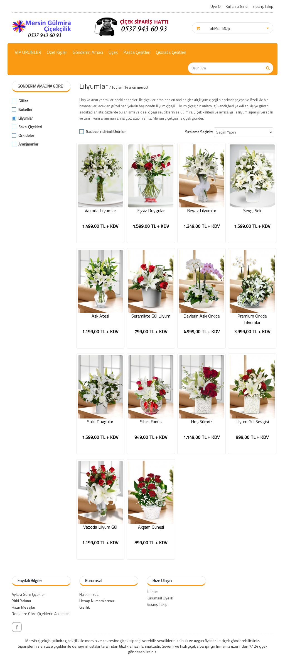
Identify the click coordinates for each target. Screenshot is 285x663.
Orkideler (26, 135)
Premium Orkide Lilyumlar (252, 319)
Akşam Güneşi (151, 527)
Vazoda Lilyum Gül (100, 527)
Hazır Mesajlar (23, 607)
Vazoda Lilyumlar (100, 210)
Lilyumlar (25, 118)
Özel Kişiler (57, 52)
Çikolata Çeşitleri (171, 52)
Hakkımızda (89, 594)
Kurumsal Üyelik (160, 598)
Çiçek (113, 52)
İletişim (152, 591)
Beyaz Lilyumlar (201, 210)
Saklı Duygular (100, 421)
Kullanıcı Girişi (237, 6)
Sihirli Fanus (151, 421)
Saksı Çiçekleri (30, 127)
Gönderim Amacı (88, 52)
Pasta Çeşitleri (136, 52)
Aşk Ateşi (100, 316)
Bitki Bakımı (21, 601)
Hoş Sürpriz (201, 421)
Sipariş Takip (262, 6)
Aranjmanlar (28, 144)
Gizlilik (84, 607)
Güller (23, 101)
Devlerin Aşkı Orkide (201, 316)
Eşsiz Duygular (151, 210)
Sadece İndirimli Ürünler (106, 131)
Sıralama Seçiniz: (199, 132)
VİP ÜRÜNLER (28, 52)
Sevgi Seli (252, 210)
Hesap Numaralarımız (97, 601)
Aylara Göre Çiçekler (28, 594)
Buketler (25, 109)
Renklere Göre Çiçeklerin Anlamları (41, 613)
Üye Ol (216, 6)
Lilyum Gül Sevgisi (252, 421)
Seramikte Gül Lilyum (150, 316)
